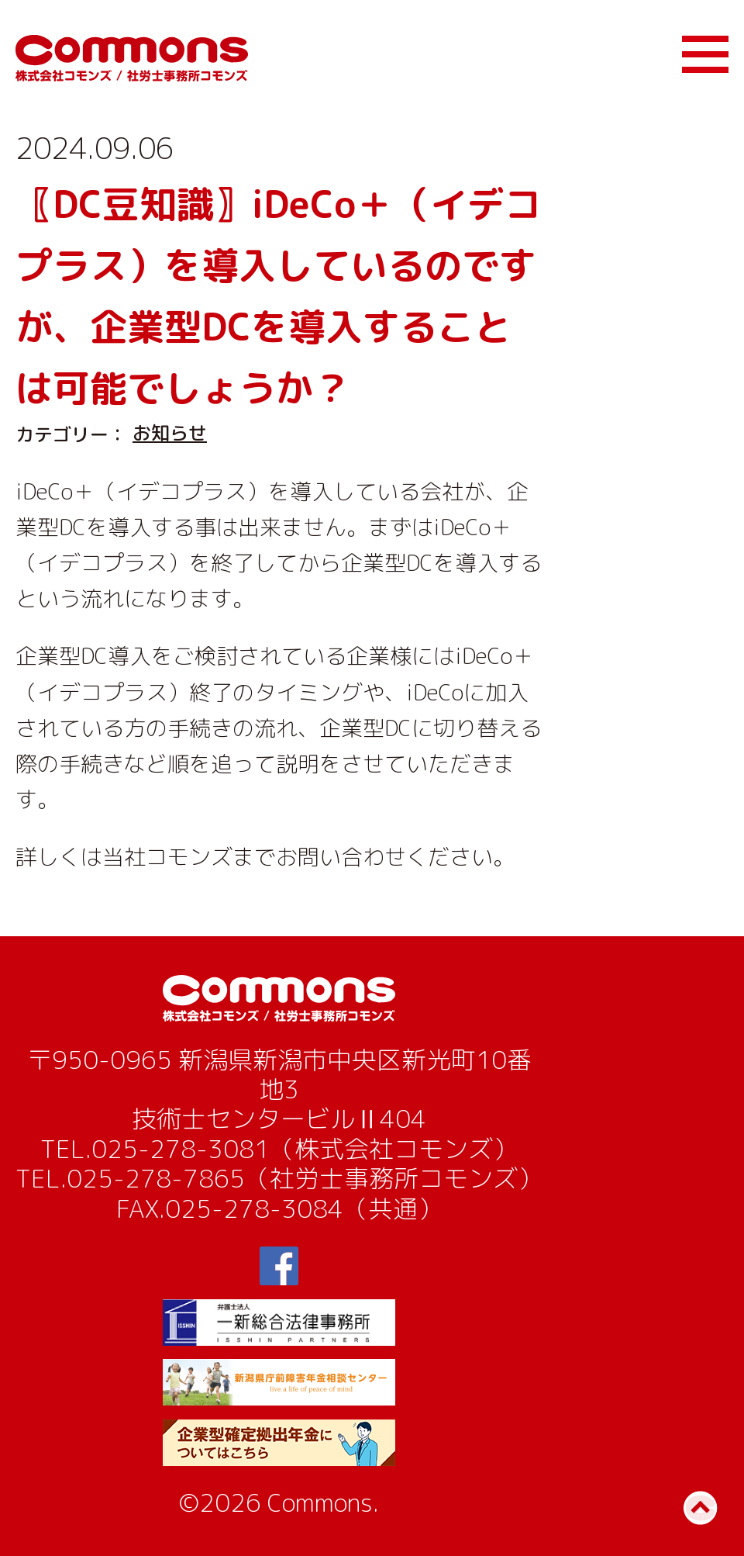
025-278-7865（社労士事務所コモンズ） (304, 1178)
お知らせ (170, 433)
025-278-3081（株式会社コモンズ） (304, 1149)
